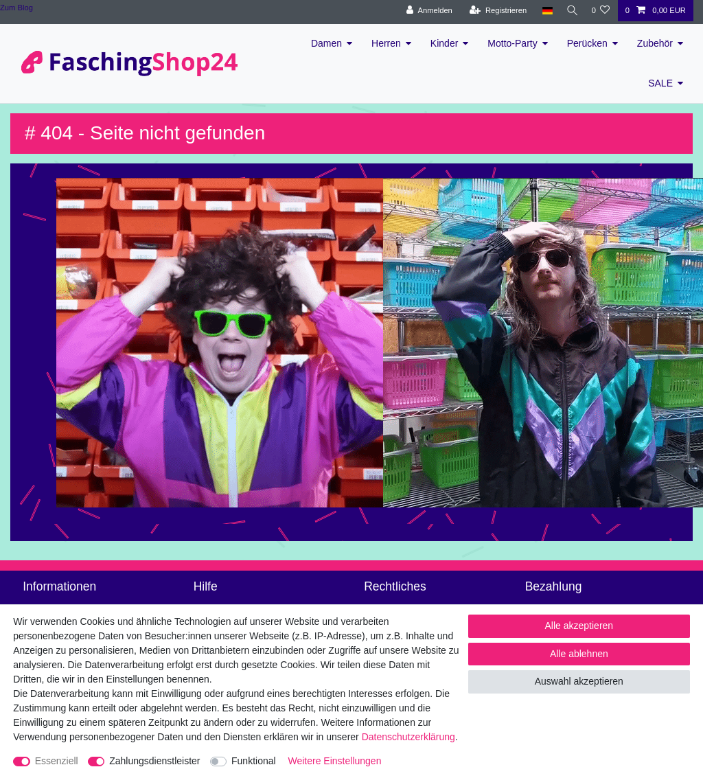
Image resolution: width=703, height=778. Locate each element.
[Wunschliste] (600, 10)
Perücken (587, 43)
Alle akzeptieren (579, 625)
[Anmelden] (426, 10)
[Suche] (570, 10)
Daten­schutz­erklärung (408, 736)
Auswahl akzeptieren (579, 681)
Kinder (444, 43)
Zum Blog (16, 7)
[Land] (543, 10)
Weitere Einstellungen (335, 760)
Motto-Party (512, 43)
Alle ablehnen (579, 653)
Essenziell (56, 760)
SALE (660, 83)
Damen (326, 43)
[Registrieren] (495, 10)
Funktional (253, 760)
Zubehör (655, 43)
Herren (386, 43)
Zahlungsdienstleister (154, 760)
